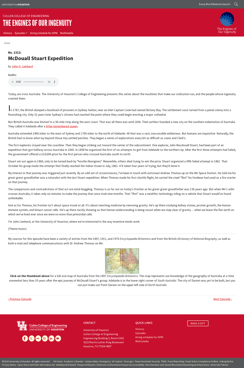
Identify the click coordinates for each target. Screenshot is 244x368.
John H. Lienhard (22, 66)
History (7, 33)
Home (7, 43)
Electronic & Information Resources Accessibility (120, 364)
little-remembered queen (62, 126)
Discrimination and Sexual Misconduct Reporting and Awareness (177, 364)
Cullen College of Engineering (26, 16)
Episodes (20, 33)
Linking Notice (226, 361)
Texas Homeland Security (147, 361)
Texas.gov (129, 361)
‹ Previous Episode (19, 299)
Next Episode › (222, 299)
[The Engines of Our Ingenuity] (229, 21)
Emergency (105, 361)
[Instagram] (45, 338)
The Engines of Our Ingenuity (37, 23)
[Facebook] (25, 338)
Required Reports (86, 364)
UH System (117, 361)
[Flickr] (38, 338)
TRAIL (164, 361)
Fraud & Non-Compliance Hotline (201, 361)
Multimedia (66, 33)
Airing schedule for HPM (43, 33)
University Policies (219, 364)
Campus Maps (91, 361)
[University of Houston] (15, 4)
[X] (32, 338)
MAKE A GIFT (197, 323)
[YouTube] (58, 338)
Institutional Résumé (66, 364)
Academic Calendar (73, 361)
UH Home (58, 361)
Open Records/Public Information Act (36, 364)
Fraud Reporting (176, 361)
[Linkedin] (51, 338)
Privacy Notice (9, 364)
